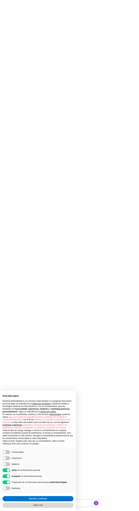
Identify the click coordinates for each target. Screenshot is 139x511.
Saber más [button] (38, 505)
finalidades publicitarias (12, 425)
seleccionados (55, 414)
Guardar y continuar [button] (38, 499)
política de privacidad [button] (41, 404)
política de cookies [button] (48, 412)
